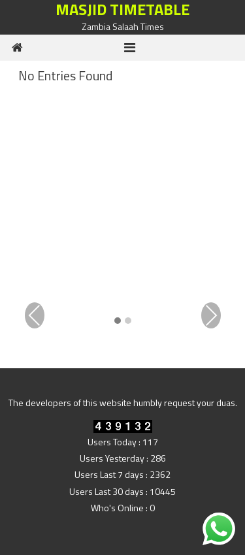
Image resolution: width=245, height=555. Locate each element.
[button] (117, 321)
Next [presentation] (211, 315)
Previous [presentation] (34, 315)
